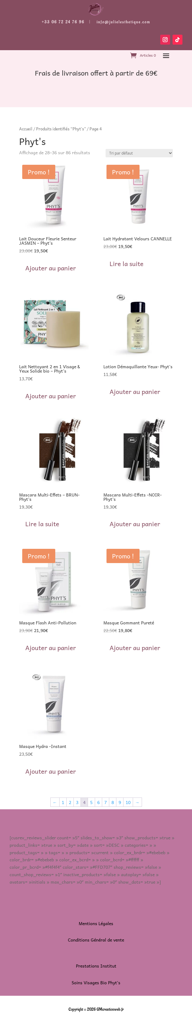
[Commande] (139, 153)
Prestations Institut (96, 965)
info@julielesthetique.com (123, 21)
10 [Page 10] (128, 802)
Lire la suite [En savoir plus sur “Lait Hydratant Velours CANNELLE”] (127, 264)
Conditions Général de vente (96, 939)
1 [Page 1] (63, 802)
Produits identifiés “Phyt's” (61, 128)
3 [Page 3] (77, 802)
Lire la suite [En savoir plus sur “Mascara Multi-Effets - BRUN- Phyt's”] (42, 524)
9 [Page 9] (120, 802)
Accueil (25, 128)
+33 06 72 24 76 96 (63, 21)
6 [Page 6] (98, 802)
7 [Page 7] (105, 802)
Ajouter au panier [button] (50, 268)
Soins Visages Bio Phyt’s (96, 982)
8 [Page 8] (112, 802)
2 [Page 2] (70, 802)
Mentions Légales (96, 923)
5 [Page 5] (91, 802)
